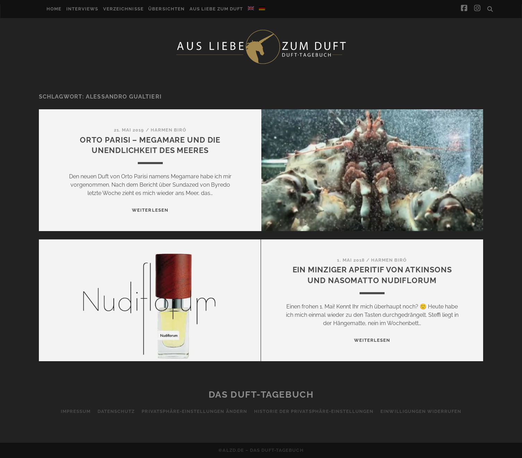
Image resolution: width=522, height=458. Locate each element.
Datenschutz (116, 411)
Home (54, 8)
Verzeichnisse (123, 8)
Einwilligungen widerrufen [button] (420, 411)
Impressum (76, 411)
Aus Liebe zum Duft (216, 8)
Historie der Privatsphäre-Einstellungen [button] (314, 411)
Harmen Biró (168, 130)
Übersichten (166, 8)
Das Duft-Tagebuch (261, 394)
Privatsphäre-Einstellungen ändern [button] (194, 411)
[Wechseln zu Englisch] (251, 8)
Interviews (82, 8)
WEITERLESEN (150, 210)
